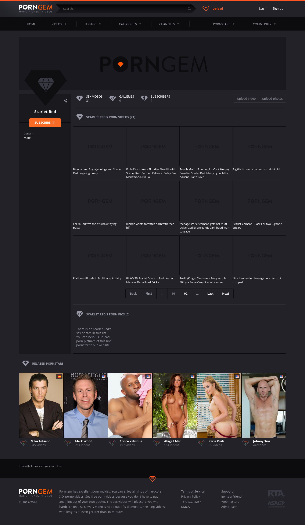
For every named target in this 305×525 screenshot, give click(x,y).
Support (227, 491)
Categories (131, 24)
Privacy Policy (190, 496)
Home (31, 24)
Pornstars (225, 24)
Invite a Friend (231, 496)
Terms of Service (193, 491)
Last (210, 293)
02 (185, 293)
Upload (212, 8)
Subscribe (45, 122)
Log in (263, 8)
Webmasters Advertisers (230, 504)
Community (265, 24)
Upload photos (272, 99)
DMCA (185, 507)
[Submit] (191, 8)
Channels (170, 24)
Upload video (246, 99)
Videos (60, 24)
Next (225, 293)
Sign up (278, 8)
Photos (94, 24)
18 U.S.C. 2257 (191, 502)
